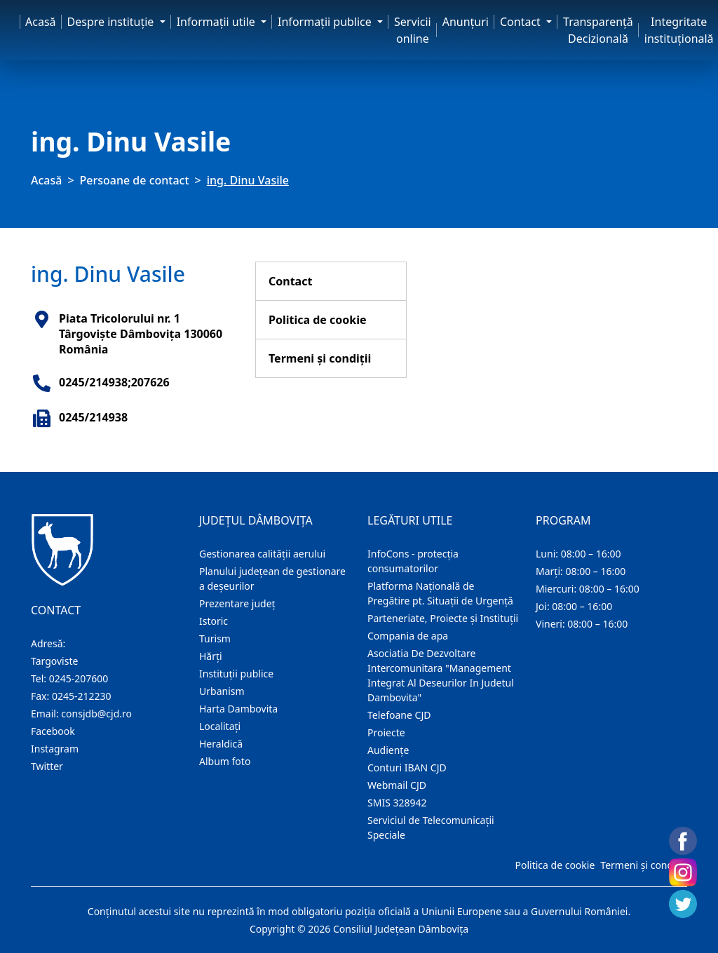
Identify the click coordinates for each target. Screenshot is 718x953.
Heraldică (221, 743)
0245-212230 (81, 696)
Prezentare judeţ (237, 603)
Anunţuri (465, 21)
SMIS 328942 (397, 802)
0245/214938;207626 (114, 382)
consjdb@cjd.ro (96, 713)
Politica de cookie (318, 319)
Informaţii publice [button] (326, 21)
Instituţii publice (236, 673)
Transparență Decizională (598, 30)
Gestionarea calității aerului (262, 553)
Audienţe (388, 750)
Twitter (47, 766)
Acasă (40, 21)
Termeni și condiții (320, 358)
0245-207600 (79, 678)
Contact (290, 281)
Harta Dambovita (238, 708)
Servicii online (412, 30)
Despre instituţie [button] (112, 21)
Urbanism (222, 691)
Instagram (55, 748)
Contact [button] (521, 21)
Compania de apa (407, 635)
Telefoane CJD (399, 715)
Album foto (224, 761)
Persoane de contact (134, 180)
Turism (215, 638)
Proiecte (386, 732)
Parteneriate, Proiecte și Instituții (442, 618)
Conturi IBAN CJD (407, 767)
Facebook (53, 731)
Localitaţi (220, 726)
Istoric (213, 621)
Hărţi (210, 656)
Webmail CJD (396, 785)
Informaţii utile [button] (217, 21)
